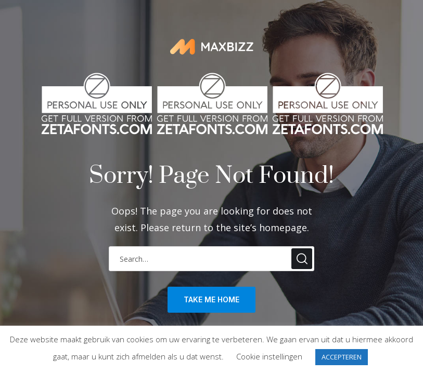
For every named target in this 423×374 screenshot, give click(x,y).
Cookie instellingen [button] (269, 356)
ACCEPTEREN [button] (342, 357)
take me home (211, 299)
